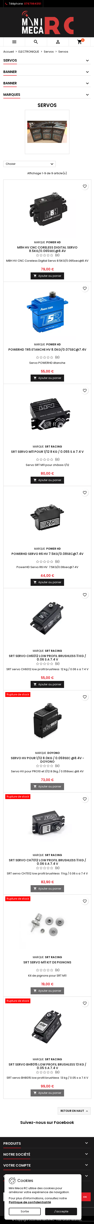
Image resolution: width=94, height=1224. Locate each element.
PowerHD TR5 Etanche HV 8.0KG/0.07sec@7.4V (47, 349)
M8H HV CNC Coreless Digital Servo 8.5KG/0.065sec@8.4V (47, 249)
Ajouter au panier (47, 276)
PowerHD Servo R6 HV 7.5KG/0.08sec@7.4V (47, 554)
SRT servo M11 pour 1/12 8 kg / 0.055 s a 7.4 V (47, 451)
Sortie (25, 1211)
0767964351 (32, 3)
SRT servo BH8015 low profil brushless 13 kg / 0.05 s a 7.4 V (47, 1066)
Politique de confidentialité (30, 1202)
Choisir (30, 164)
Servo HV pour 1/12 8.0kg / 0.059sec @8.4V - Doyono (47, 760)
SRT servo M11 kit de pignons (47, 962)
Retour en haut (75, 1111)
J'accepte (61, 1211)
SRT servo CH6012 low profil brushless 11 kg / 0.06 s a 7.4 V (47, 658)
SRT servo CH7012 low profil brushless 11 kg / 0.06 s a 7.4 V (47, 862)
